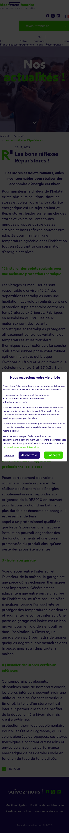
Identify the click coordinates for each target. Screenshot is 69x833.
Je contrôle (29, 455)
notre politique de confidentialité (21, 446)
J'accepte (53, 455)
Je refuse (9, 455)
